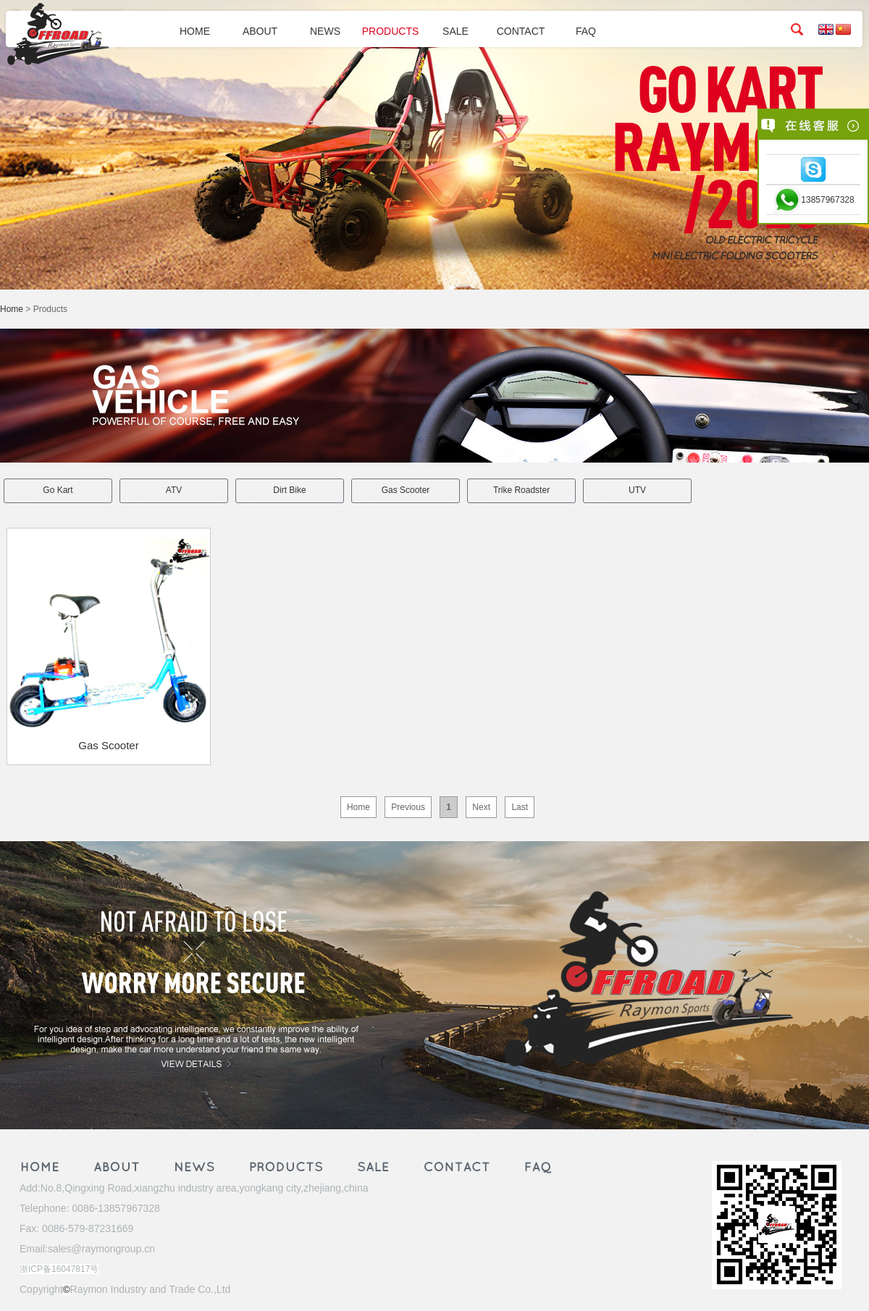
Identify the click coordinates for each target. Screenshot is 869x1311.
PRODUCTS (390, 31)
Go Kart (57, 490)
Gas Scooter (406, 490)
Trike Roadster (521, 490)
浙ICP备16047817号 (59, 1269)
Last (519, 807)
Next (481, 807)
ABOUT (260, 31)
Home (11, 309)
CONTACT (521, 31)
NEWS (325, 31)
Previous (408, 807)
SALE (455, 31)
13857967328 (827, 200)
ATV (174, 490)
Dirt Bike (289, 490)
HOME (195, 31)
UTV (637, 490)
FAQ (586, 31)
